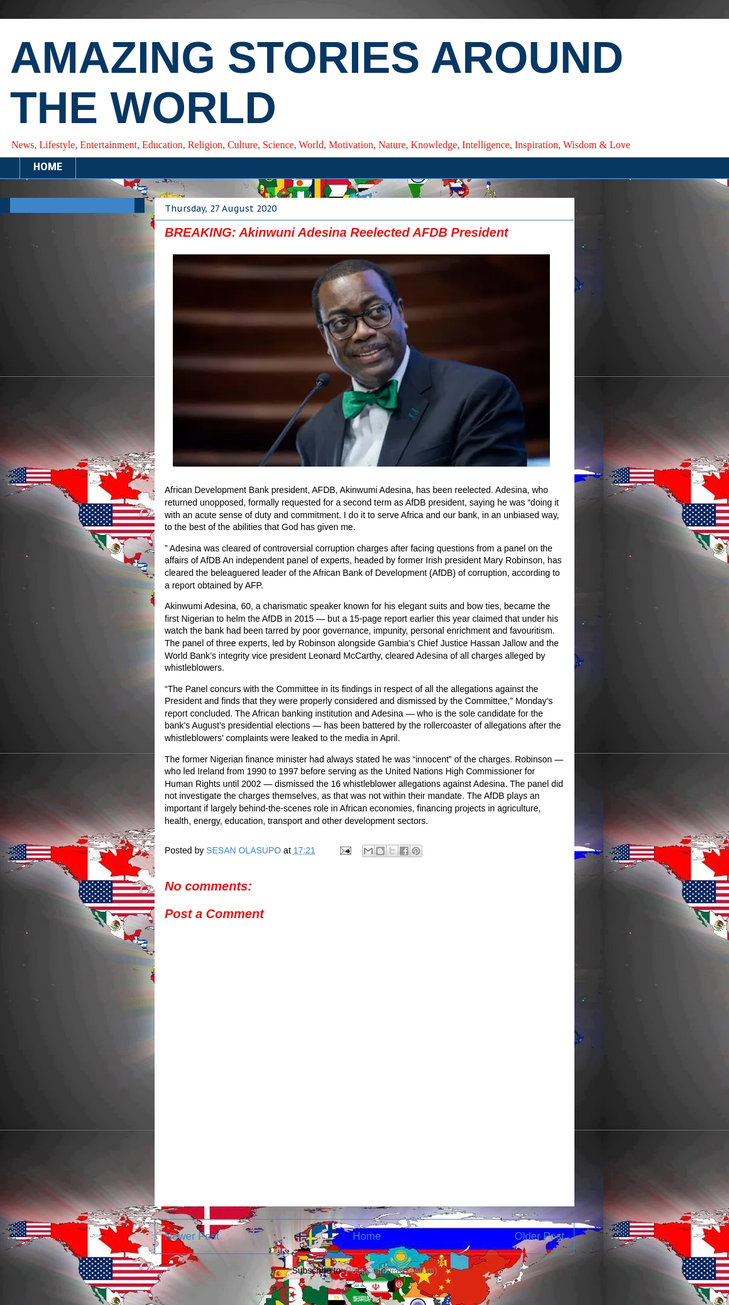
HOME (47, 168)
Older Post (539, 1236)
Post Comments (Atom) (391, 1270)
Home (367, 1236)
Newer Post (192, 1236)
